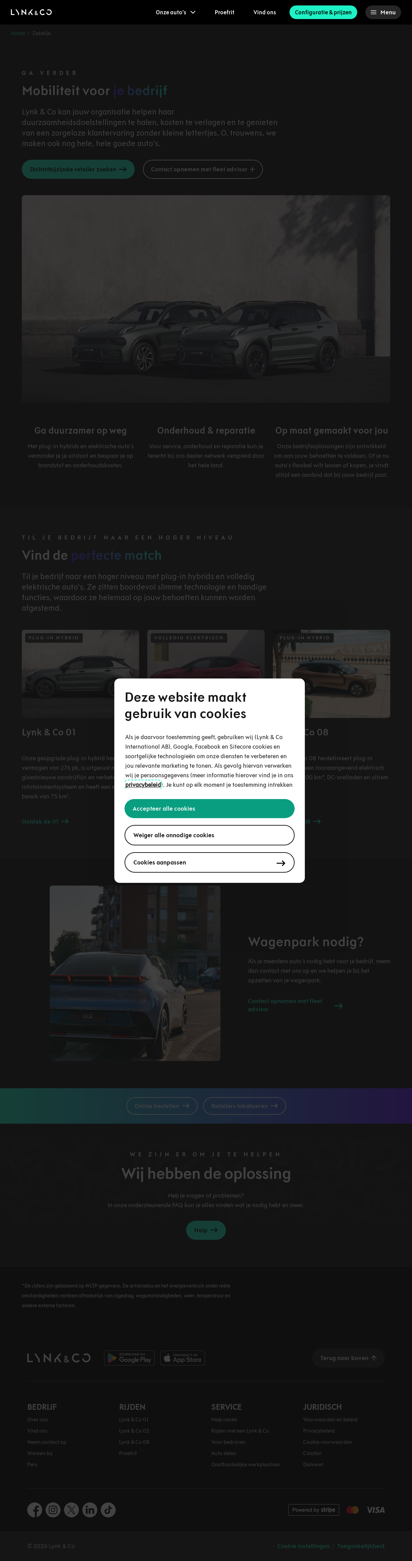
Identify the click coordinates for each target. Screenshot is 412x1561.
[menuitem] (175, 12)
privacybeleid (143, 785)
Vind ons (264, 12)
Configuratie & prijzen (323, 12)
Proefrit (224, 12)
